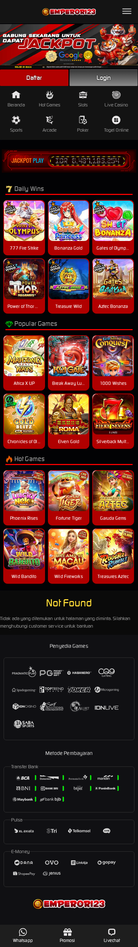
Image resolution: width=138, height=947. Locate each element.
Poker (83, 124)
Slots (83, 99)
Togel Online (116, 124)
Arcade (50, 124)
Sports (16, 124)
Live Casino (116, 99)
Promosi (67, 935)
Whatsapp (23, 935)
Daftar (34, 78)
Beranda (16, 99)
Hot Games (50, 99)
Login (104, 78)
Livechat (112, 935)
